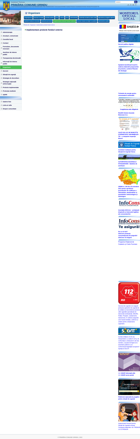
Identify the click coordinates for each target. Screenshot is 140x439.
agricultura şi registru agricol (106, 17)
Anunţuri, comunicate (10, 36)
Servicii (5, 71)
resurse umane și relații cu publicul (87, 21)
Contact (5, 43)
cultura (62, 17)
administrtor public (103, 21)
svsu (57, 17)
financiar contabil (39, 17)
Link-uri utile (7, 105)
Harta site (27, 24)
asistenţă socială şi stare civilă (87, 17)
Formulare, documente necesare (11, 47)
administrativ (73, 17)
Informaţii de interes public (10, 62)
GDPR (5, 94)
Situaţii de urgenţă (9, 74)
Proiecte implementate (11, 87)
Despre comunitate (9, 109)
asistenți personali (47, 21)
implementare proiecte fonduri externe (64, 21)
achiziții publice (49, 17)
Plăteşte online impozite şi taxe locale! (129, 30)
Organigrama (28, 17)
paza (67, 17)
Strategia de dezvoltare (11, 78)
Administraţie (7, 32)
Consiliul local (8, 39)
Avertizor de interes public (10, 53)
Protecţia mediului (9, 91)
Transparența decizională (12, 58)
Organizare (7, 67)
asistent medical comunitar (32, 21)
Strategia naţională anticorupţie (9, 83)
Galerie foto (7, 101)
